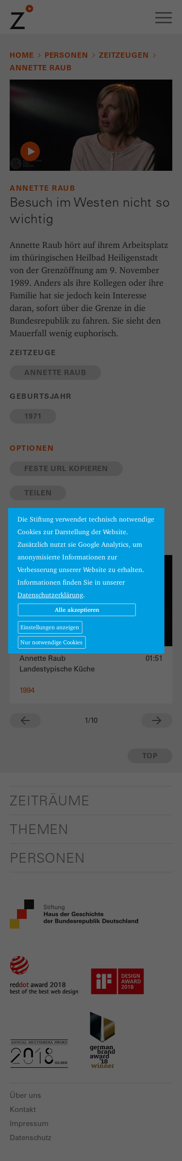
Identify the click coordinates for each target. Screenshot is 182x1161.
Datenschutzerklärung (50, 595)
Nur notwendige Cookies (51, 642)
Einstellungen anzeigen (49, 627)
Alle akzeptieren (77, 609)
